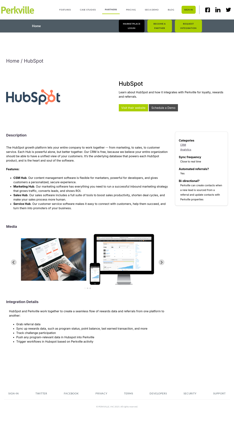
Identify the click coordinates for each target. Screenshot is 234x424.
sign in (188, 9)
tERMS (128, 393)
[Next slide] (161, 262)
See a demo (152, 9)
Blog (171, 9)
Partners (111, 9)
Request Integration (188, 25)
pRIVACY (101, 393)
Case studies (88, 9)
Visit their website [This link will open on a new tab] (133, 108)
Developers (158, 393)
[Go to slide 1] (85, 288)
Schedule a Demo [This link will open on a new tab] (163, 108)
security (190, 393)
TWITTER (41, 393)
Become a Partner (160, 25)
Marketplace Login (131, 25)
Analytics (185, 149)
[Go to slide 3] (90, 288)
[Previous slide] (14, 262)
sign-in (13, 393)
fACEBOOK (71, 393)
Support (219, 393)
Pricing (131, 9)
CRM (183, 144)
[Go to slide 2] (87, 288)
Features (65, 9)
